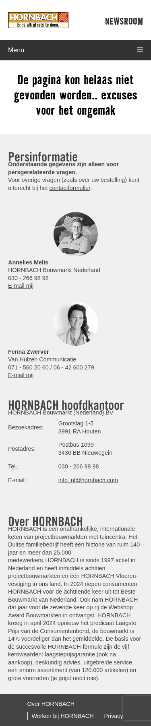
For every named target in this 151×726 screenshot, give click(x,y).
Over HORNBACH (51, 704)
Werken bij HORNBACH (63, 716)
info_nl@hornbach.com (88, 480)
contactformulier (69, 188)
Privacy (113, 716)
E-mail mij (20, 286)
